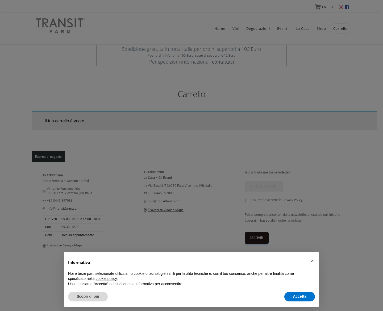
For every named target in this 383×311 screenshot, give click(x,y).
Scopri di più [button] (88, 296)
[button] (312, 260)
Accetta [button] (299, 296)
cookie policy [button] (106, 278)
